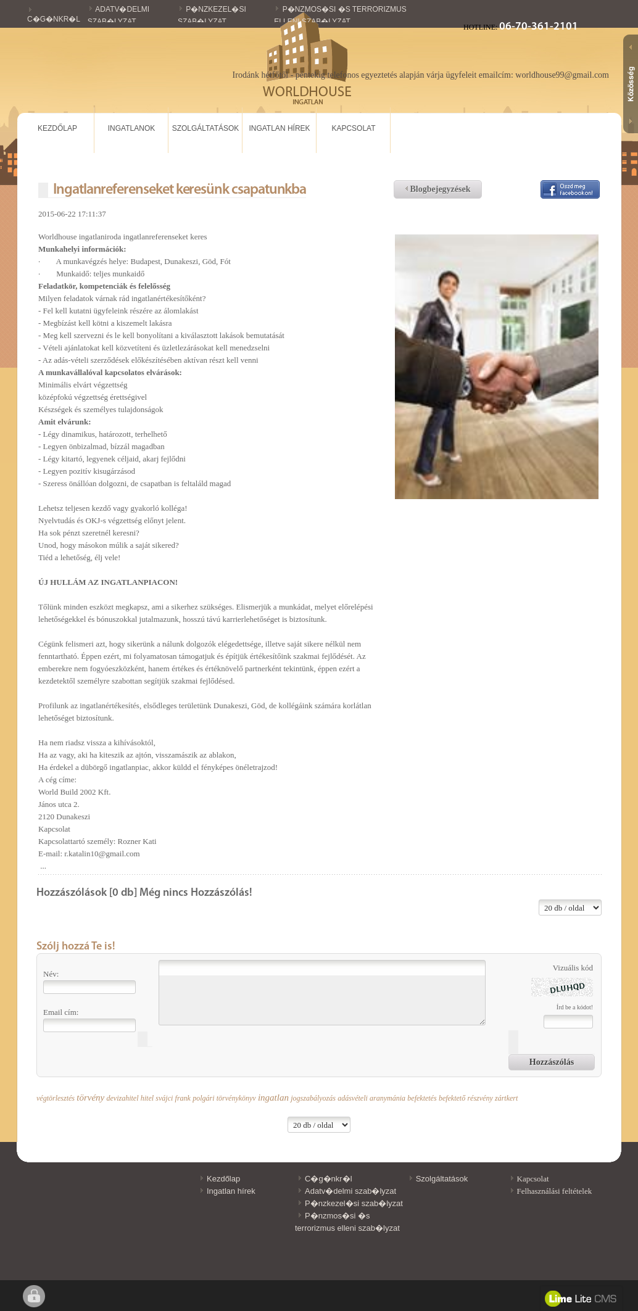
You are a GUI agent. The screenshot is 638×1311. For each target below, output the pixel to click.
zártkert (506, 1098)
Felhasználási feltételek (554, 1191)
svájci (164, 1098)
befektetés (421, 1098)
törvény (90, 1097)
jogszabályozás (313, 1098)
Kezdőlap (57, 128)
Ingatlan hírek (279, 128)
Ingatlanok (131, 128)
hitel (147, 1098)
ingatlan (273, 1097)
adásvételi (353, 1098)
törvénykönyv (236, 1098)
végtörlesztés (55, 1098)
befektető (452, 1098)
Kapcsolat (353, 128)
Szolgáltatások (205, 128)
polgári (203, 1098)
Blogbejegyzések (437, 189)
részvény (479, 1098)
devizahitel (122, 1098)
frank (183, 1098)
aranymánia (387, 1098)
